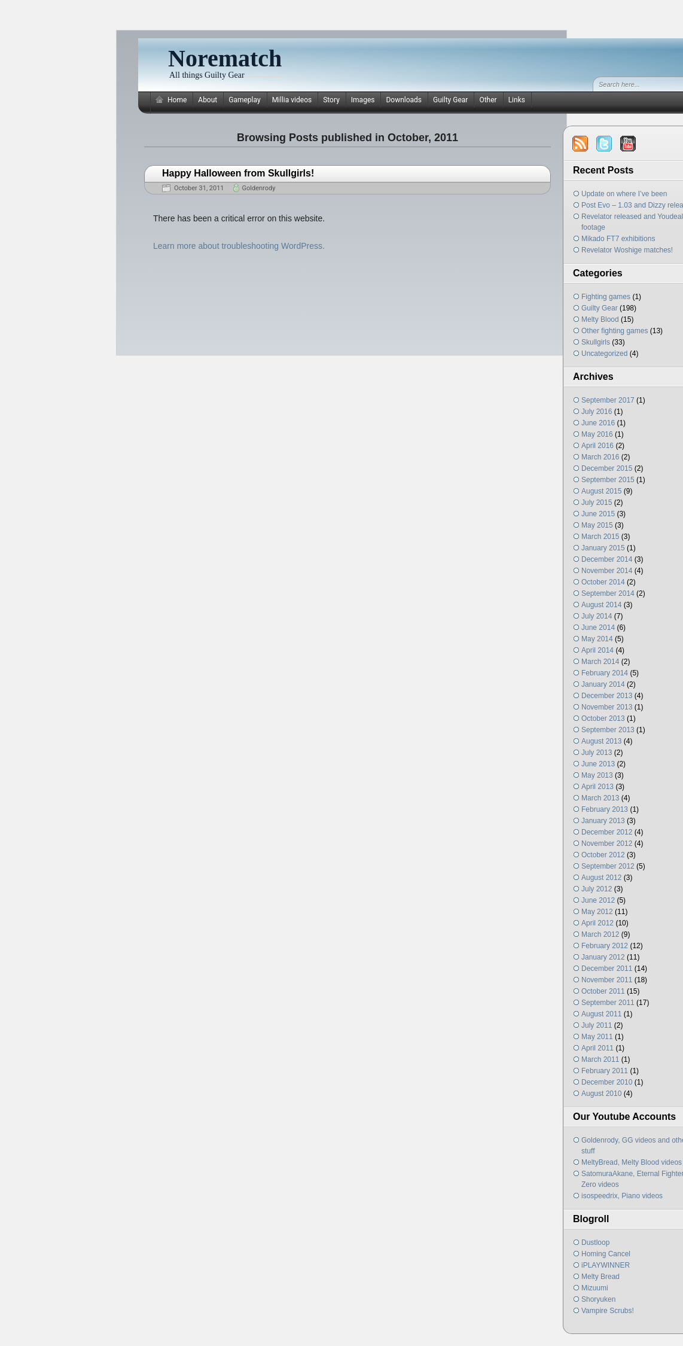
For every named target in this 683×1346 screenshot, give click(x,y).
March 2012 (600, 934)
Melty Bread (600, 1276)
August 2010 (601, 1093)
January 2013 (603, 821)
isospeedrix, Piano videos (622, 1196)
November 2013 (606, 707)
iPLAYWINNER (605, 1265)
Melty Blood (600, 319)
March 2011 (600, 1059)
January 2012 (603, 957)
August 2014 (601, 605)
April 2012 (597, 923)
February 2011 (604, 1071)
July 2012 (596, 889)
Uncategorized (604, 353)
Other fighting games (614, 331)
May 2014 (597, 639)
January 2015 (603, 548)
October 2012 (603, 855)
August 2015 (601, 491)
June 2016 (598, 423)
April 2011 (597, 1048)
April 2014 (597, 650)
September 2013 (608, 730)
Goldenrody (259, 188)
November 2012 (606, 843)
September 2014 (608, 593)
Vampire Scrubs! (607, 1311)
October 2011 (603, 991)
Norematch (225, 58)
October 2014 (603, 582)
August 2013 (601, 741)
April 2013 (597, 786)
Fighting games (605, 297)
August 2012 (601, 877)
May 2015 (597, 525)
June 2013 (598, 764)
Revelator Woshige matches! (627, 250)
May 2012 (597, 912)
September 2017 (608, 400)
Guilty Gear (450, 100)
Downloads (404, 100)
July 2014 (596, 616)
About (207, 100)
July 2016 (596, 411)
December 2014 (606, 559)
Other (487, 100)
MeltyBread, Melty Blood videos (631, 1162)
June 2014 (598, 627)
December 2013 (606, 696)
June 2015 (598, 514)
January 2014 (603, 684)
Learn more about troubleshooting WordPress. (239, 246)
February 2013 (604, 809)
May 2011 (597, 1037)
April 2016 (597, 445)
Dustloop (595, 1242)
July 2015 (596, 502)
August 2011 (601, 1014)
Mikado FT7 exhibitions (618, 239)
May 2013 (597, 775)
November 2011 (606, 980)
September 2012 (608, 866)
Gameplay (244, 100)
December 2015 (606, 468)
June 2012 (598, 900)
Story (331, 100)
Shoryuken (598, 1299)
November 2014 (606, 571)
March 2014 (600, 661)
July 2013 (596, 752)
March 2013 (600, 798)
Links (516, 100)
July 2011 (596, 1025)
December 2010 (606, 1082)
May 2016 (597, 434)
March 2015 (600, 536)
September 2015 (608, 480)
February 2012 (604, 946)
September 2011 (608, 1002)
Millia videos (292, 100)
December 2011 (606, 968)
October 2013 (603, 718)
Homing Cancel (605, 1254)
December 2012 (606, 832)
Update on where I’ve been (624, 194)
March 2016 (600, 457)
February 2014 (604, 673)
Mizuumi (594, 1288)
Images (363, 100)
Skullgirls (595, 342)
